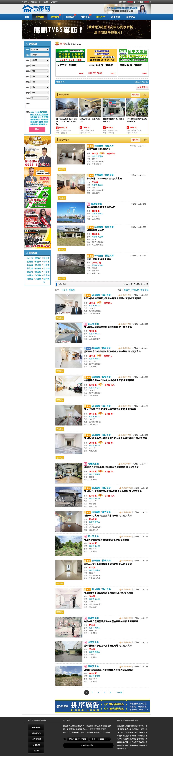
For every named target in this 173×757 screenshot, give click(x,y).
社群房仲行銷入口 (88, 745)
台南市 (46, 272)
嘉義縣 (38, 272)
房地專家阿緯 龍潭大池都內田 (101, 207)
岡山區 (97, 306)
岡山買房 (106, 295)
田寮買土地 (93, 666)
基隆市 (38, 258)
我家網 (43, 9)
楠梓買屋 (96, 560)
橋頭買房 (106, 348)
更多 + (145, 95)
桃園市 (38, 261)
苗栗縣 (38, 265)
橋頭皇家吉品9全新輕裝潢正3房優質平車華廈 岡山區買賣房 (112, 351)
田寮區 (97, 676)
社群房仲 (100, 17)
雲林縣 (46, 268)
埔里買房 (109, 227)
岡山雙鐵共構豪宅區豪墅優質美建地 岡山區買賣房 (108, 327)
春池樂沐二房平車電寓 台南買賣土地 (104, 178)
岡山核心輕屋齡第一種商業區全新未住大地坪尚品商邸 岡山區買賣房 (116, 438)
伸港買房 (109, 255)
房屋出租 (54, 16)
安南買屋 (98, 175)
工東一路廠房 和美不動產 (99, 259)
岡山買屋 (96, 295)
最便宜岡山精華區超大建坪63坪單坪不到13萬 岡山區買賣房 (112, 298)
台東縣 (30, 279)
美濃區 (97, 628)
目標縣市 (54, 2)
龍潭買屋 (98, 145)
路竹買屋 (96, 512)
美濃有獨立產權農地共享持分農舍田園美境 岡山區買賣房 (111, 621)
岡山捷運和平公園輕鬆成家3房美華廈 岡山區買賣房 (108, 592)
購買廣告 (135, 95)
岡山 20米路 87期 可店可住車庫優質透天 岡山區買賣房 (110, 409)
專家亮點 (61, 169)
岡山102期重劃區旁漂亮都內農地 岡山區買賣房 (106, 540)
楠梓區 (97, 570)
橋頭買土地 (93, 642)
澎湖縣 (38, 275)
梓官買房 (106, 377)
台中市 (46, 265)
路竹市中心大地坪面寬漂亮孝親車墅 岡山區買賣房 (108, 515)
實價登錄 (69, 16)
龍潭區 (100, 156)
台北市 (30, 258)
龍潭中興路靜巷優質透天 (98, 149)
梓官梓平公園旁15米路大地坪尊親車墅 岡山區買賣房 (109, 380)
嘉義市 (30, 272)
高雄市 (30, 275)
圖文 (72, 290)
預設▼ (127, 290)
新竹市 (46, 261)
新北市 (46, 258)
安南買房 (109, 175)
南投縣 (38, 268)
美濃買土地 (93, 618)
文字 (64, 290)
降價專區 (85, 16)
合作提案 (36, 745)
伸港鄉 (100, 265)
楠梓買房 (106, 560)
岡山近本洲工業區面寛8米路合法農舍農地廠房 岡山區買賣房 (113, 491)
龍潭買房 (109, 145)
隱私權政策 (36, 733)
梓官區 (97, 388)
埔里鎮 (100, 237)
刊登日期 (135, 290)
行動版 (36, 751)
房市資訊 (115, 17)
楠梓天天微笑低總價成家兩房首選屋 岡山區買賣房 (108, 564)
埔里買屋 (98, 227)
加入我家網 (36, 739)
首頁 (27, 17)
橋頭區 (97, 359)
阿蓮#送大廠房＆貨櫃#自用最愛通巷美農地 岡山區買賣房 (111, 467)
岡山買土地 (93, 324)
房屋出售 (40, 17)
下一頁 (119, 692)
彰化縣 (30, 268)
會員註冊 (34, 2)
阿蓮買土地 (93, 463)
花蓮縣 (38, 279)
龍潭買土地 (96, 204)
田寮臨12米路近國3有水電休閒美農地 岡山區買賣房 (108, 670)
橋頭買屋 (96, 348)
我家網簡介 (36, 727)
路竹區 (97, 522)
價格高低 (144, 290)
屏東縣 (46, 275)
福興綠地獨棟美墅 (95, 230)
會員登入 (25, 2)
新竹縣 (30, 265)
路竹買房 (106, 512)
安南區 (100, 185)
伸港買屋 (98, 255)
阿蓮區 (97, 474)
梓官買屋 (96, 377)
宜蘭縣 (30, 261)
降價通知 (142, 87)
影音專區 (130, 17)
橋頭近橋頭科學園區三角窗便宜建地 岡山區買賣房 (108, 645)
